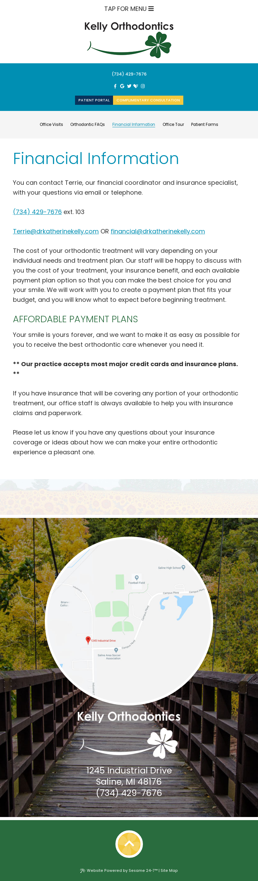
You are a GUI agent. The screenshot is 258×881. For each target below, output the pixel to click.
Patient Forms (204, 125)
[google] (122, 86)
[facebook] (115, 86)
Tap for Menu (129, 8)
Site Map (169, 870)
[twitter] (129, 86)
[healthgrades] (136, 86)
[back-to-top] (129, 844)
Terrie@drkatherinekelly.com (56, 231)
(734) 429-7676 (129, 74)
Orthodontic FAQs (87, 125)
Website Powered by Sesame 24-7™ (119, 870)
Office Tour (173, 125)
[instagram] (142, 86)
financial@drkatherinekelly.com (158, 231)
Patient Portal (94, 100)
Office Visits (51, 125)
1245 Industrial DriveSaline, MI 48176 (129, 776)
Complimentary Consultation (148, 100)
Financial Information (133, 125)
